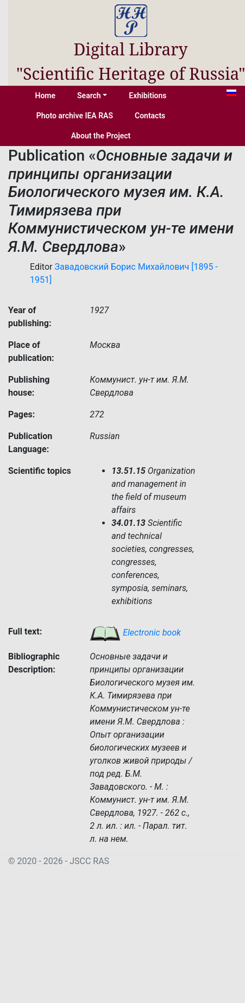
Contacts (150, 115)
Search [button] (89, 95)
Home (45, 95)
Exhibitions (147, 95)
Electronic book (135, 632)
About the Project (101, 135)
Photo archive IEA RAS (74, 115)
